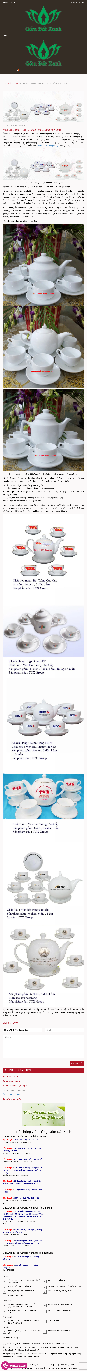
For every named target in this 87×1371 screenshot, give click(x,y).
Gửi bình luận (77, 1063)
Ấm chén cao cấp (10, 1077)
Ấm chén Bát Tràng (11, 1081)
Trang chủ (7, 83)
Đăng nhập (74, 2)
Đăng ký (81, 2)
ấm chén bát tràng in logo (48, 145)
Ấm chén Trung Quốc (12, 1099)
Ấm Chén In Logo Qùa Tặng (15, 1090)
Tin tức (15, 83)
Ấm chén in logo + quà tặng (15, 1086)
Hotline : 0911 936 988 (10, 2)
